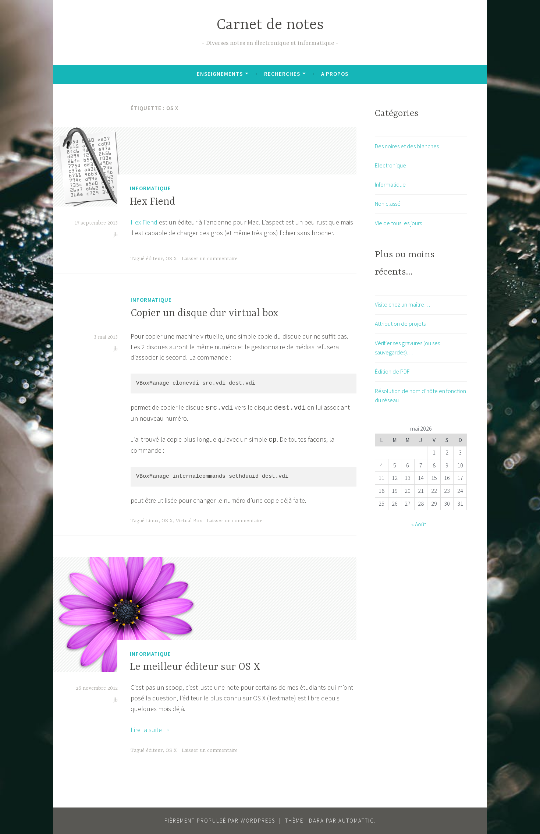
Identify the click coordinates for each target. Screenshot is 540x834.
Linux (152, 521)
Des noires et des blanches (407, 146)
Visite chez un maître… (402, 304)
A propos (334, 73)
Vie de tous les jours (398, 223)
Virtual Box (189, 521)
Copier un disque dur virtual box (204, 313)
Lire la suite (150, 729)
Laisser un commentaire (210, 259)
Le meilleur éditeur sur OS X (195, 667)
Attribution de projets (400, 323)
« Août (418, 524)
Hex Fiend (152, 202)
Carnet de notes (270, 25)
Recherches (282, 73)
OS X (171, 259)
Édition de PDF (392, 371)
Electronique (390, 165)
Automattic (356, 820)
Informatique (150, 188)
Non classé (388, 203)
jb (116, 235)
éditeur (154, 259)
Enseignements (220, 73)
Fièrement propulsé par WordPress (219, 820)
